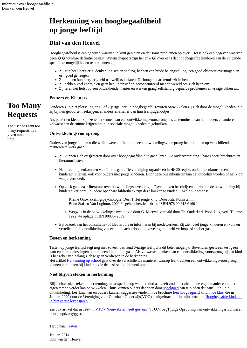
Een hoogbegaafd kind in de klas (198, 292)
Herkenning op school (84, 260)
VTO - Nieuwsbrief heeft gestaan (121, 309)
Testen (72, 326)
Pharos (110, 169)
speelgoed (171, 288)
